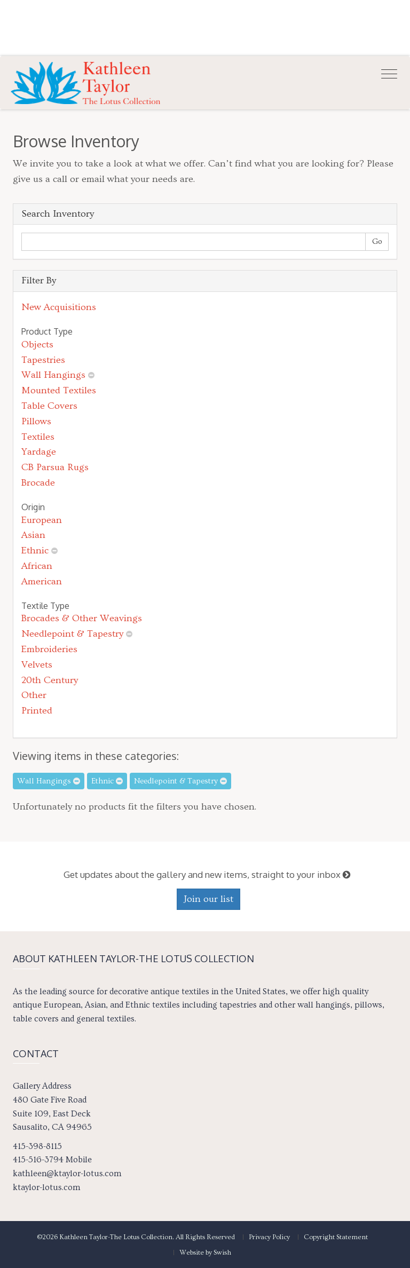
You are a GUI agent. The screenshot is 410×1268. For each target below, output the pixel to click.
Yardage (38, 451)
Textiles (37, 436)
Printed (36, 710)
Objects (37, 344)
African (36, 566)
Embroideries (49, 649)
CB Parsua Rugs (55, 467)
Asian (33, 535)
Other (33, 695)
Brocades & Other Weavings (81, 618)
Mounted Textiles (58, 390)
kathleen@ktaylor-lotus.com (67, 1173)
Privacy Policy (269, 1237)
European (41, 520)
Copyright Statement (336, 1237)
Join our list (208, 899)
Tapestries (43, 360)
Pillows (36, 421)
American (41, 581)
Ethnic (35, 550)
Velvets (36, 664)
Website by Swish (205, 1252)
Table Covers (49, 405)
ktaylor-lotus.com (46, 1187)
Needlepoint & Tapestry (72, 633)
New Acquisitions (58, 307)
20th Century (49, 680)
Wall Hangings (53, 375)
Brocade (38, 482)
